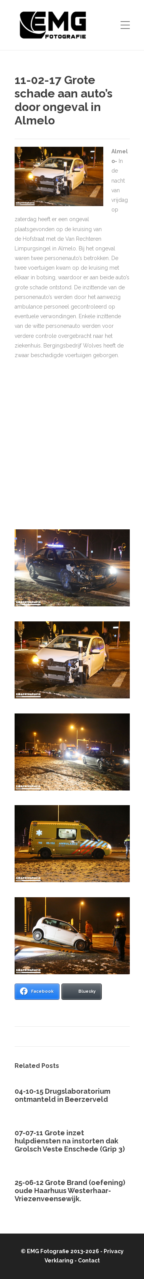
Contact (89, 1260)
